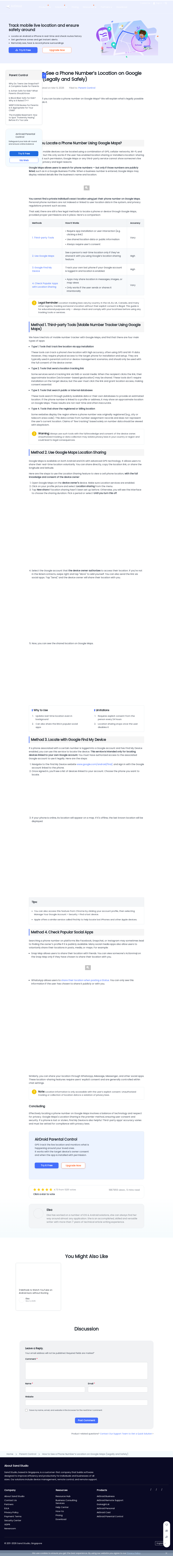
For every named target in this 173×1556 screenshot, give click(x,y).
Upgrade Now (57, 50)
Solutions (61, 7)
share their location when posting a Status (85, 980)
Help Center (62, 1507)
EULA (6, 1508)
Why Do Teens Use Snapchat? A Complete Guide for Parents (24, 85)
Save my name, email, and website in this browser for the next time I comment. (66, 1410)
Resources (89, 7)
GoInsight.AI (103, 1504)
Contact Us (145, 3)
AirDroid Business (106, 1496)
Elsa (49, 1210)
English (160, 1543)
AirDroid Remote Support (110, 1500)
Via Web (24, 160)
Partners (106, 7)
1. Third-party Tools (43, 237)
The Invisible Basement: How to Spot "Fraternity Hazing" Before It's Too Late (23, 118)
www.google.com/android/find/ (95, 764)
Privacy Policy (11, 1512)
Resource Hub (63, 1496)
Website (29, 1396)
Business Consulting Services (66, 1502)
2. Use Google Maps (43, 256)
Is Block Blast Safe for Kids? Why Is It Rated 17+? (22, 99)
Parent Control (86, 87)
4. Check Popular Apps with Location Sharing (45, 285)
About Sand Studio (14, 1496)
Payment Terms (12, 1516)
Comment (31, 1359)
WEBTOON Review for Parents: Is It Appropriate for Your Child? (24, 108)
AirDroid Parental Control (110, 1516)
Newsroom (10, 1528)
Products (45, 7)
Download (121, 6)
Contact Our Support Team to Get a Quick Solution (127, 1433)
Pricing (75, 6)
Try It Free (25, 50)
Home (9, 1454)
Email (91, 1383)
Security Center (12, 1520)
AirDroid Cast (104, 1512)
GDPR (7, 1524)
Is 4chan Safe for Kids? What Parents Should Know (23, 92)
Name (29, 1383)
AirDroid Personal (106, 1508)
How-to (60, 1511)
